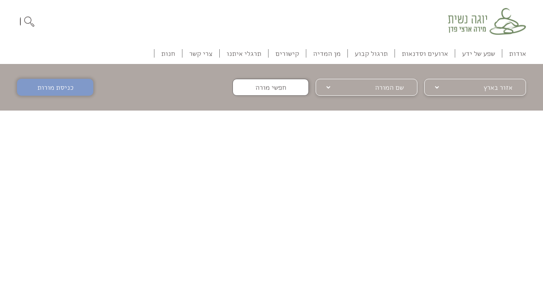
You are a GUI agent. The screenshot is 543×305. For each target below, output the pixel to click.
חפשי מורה (270, 87)
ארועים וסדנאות (425, 53)
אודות (517, 53)
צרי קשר (201, 53)
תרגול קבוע (371, 53)
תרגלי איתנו (244, 53)
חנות (168, 53)
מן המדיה (327, 53)
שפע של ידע (478, 53)
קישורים (287, 53)
